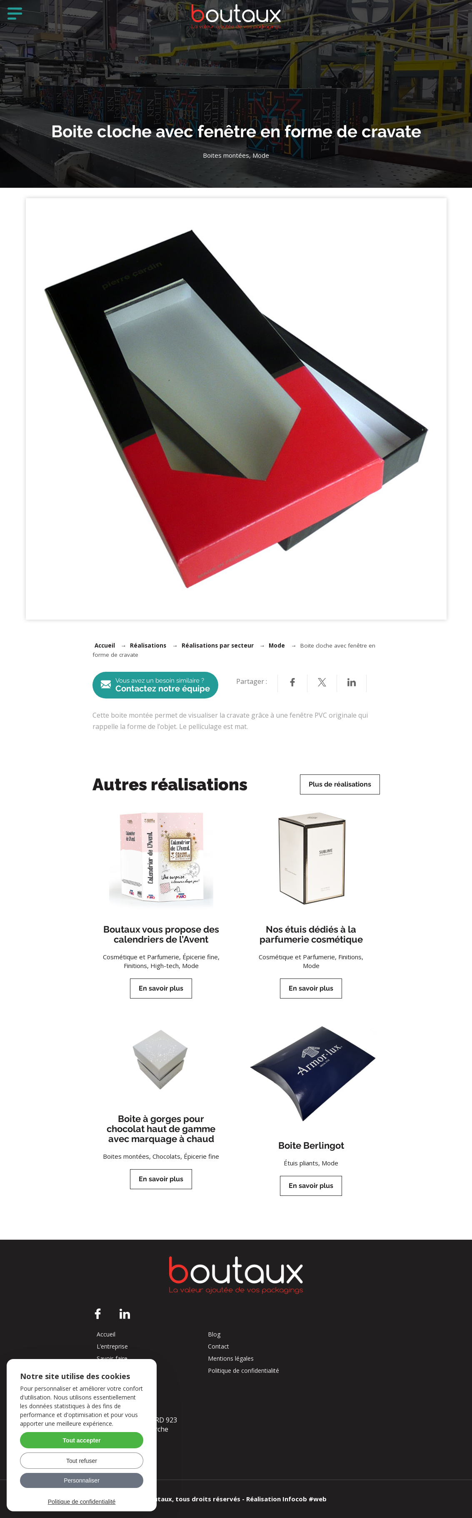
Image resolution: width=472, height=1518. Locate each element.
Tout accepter (82, 1440)
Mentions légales (231, 1359)
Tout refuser (81, 1460)
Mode (277, 645)
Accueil (105, 645)
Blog (214, 1334)
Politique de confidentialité (243, 1371)
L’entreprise (112, 1346)
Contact (218, 1346)
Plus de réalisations (340, 784)
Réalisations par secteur (218, 645)
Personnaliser (82, 1480)
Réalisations (148, 645)
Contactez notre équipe (155, 685)
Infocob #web (304, 1499)
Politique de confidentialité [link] (82, 1501)
